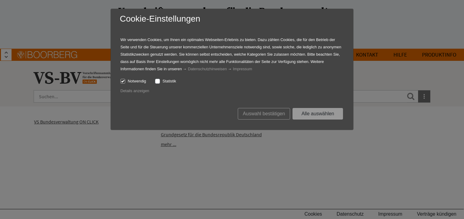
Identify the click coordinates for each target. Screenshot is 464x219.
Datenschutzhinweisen (207, 69)
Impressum (242, 69)
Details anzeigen (134, 91)
